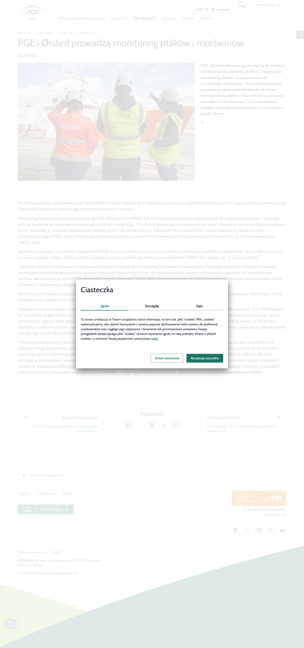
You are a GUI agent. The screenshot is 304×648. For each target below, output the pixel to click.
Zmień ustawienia (167, 358)
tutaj (154, 338)
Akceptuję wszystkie (205, 358)
